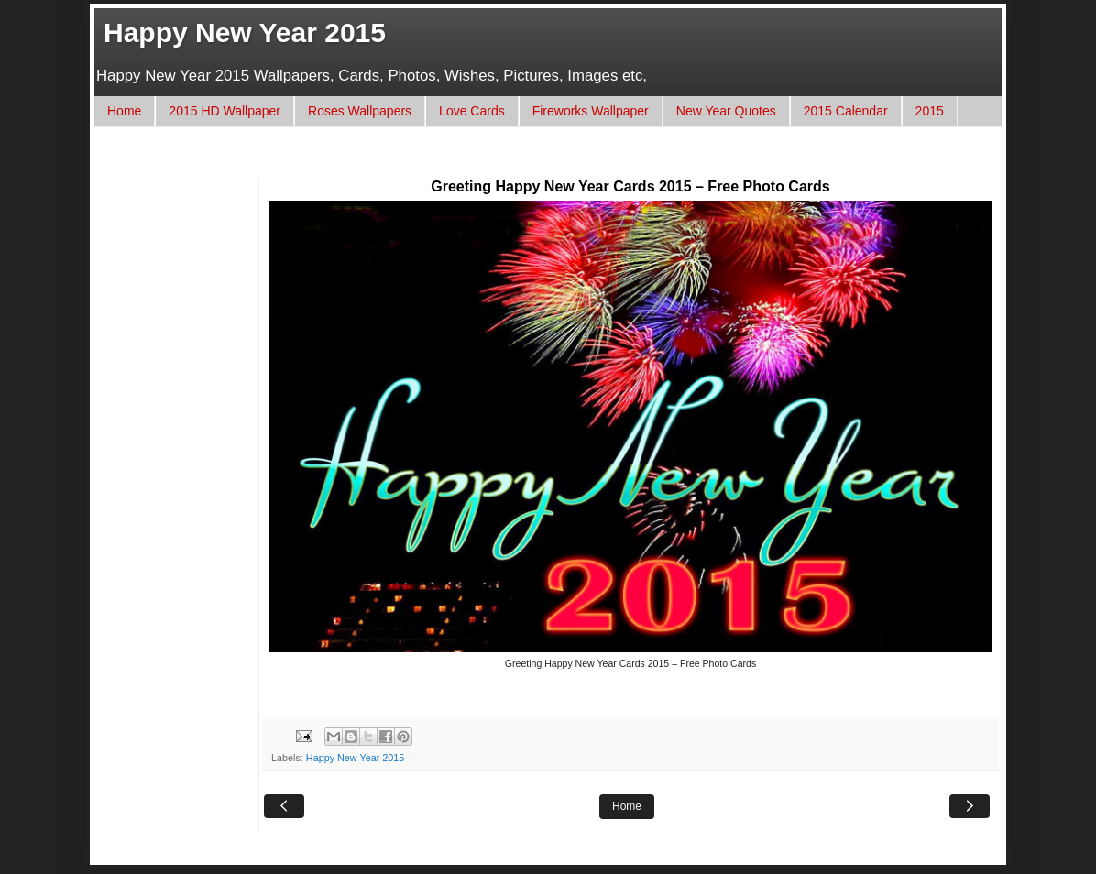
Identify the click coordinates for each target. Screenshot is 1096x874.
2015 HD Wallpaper (224, 111)
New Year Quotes (726, 111)
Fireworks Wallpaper (590, 111)
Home (124, 111)
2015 (929, 111)
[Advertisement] (441, 162)
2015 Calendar (846, 111)
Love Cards (472, 111)
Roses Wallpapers (359, 111)
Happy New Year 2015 (245, 32)
